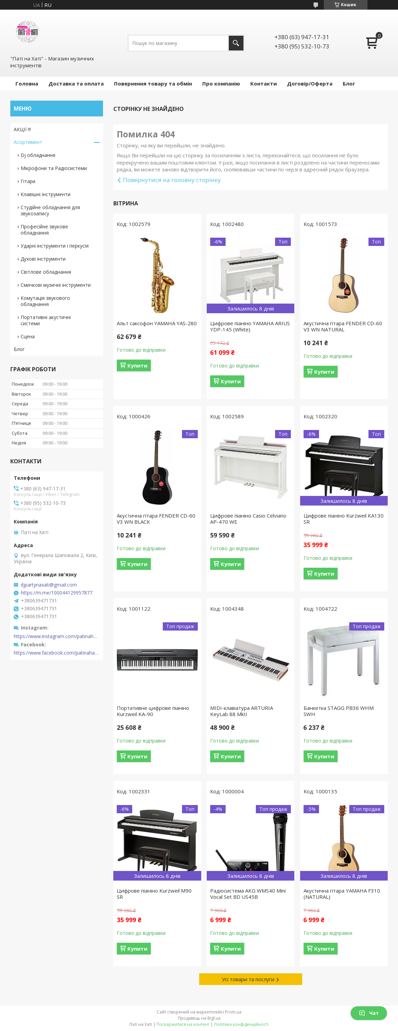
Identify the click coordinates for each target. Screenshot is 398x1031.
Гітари (28, 181)
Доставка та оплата (76, 83)
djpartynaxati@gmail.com (49, 585)
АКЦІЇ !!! (22, 129)
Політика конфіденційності (241, 1024)
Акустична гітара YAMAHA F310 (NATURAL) (342, 893)
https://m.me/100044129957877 (56, 593)
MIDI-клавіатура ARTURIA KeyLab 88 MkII (241, 711)
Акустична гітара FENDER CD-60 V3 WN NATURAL (343, 326)
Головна (26, 83)
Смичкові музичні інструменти (56, 285)
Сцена (28, 336)
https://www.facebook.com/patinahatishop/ (57, 653)
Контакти (263, 83)
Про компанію (221, 83)
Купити (137, 365)
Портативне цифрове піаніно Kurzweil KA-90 (153, 711)
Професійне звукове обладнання (44, 229)
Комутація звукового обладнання (45, 301)
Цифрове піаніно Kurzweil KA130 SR (344, 518)
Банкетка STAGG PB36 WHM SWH (339, 711)
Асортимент (28, 142)
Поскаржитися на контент (183, 1024)
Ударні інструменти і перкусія (55, 245)
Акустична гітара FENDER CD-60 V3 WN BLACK (156, 518)
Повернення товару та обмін (153, 83)
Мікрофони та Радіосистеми (54, 168)
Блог (349, 83)
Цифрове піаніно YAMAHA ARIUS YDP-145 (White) (250, 326)
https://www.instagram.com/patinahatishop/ (57, 636)
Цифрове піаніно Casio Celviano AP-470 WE (248, 518)
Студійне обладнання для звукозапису (50, 210)
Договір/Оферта (309, 83)
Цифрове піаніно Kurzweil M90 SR (154, 893)
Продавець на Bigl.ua (199, 1018)
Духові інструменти (43, 259)
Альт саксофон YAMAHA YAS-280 (157, 323)
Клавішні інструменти (45, 194)
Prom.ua (233, 1012)
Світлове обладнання (46, 272)
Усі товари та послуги (248, 979)
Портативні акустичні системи (46, 320)
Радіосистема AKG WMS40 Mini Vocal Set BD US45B (248, 893)
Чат (369, 1013)
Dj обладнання (38, 155)
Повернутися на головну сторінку (172, 180)
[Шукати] (236, 43)
